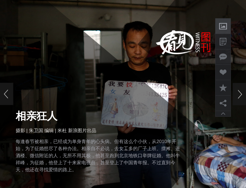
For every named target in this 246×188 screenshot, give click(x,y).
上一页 (7, 94)
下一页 (239, 94)
